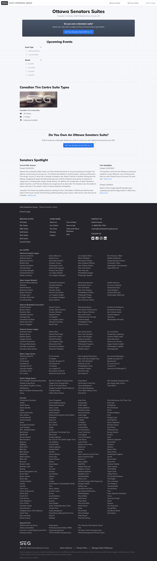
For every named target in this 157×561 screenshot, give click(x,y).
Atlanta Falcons (26, 258)
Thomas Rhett (112, 486)
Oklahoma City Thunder (87, 317)
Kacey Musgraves (55, 511)
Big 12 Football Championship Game (31, 391)
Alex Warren (24, 415)
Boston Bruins (25, 334)
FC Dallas (52, 359)
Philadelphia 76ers (85, 322)
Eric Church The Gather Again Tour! (62, 439)
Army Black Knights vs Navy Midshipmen (30, 387)
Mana (80, 452)
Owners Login (25, 212)
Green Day (53, 457)
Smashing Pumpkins (115, 454)
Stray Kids (111, 462)
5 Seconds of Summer (28, 400)
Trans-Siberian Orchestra (116, 493)
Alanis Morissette (26, 413)
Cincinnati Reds (26, 300)
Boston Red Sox (26, 292)
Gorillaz (52, 452)
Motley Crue (82, 486)
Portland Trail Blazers (115, 307)
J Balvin (52, 476)
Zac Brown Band (113, 511)
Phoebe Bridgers (113, 413)
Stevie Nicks (111, 459)
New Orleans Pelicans (86, 312)
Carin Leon (24, 488)
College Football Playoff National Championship (61, 389)
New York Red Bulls (85, 361)
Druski (51, 430)
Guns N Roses (54, 459)
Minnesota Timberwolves (87, 310)
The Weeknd (112, 484)
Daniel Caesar (25, 518)
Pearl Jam (111, 403)
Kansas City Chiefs (56, 270)
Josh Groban (53, 498)
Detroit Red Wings (56, 334)
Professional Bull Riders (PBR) (60, 528)
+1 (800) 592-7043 (98, 225)
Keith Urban (82, 405)
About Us (53, 222)
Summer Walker (113, 464)
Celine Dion (24, 493)
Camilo (22, 484)
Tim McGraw (112, 488)
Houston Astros (55, 290)
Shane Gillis (111, 449)
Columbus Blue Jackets (28, 349)
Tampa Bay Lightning (115, 334)
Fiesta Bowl (82, 381)
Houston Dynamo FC (57, 361)
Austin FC (23, 359)
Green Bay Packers (56, 261)
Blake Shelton (25, 457)
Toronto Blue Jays (114, 292)
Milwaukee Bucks (84, 307)
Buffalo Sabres (25, 337)
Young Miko (111, 508)
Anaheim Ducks (26, 332)
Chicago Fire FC (26, 366)
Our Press (53, 229)
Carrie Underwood (27, 491)
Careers (52, 235)
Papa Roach (82, 515)
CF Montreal (24, 361)
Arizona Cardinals (26, 256)
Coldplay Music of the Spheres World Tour (31, 512)
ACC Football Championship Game (33, 381)
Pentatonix (111, 405)
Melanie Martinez (84, 471)
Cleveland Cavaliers (27, 319)
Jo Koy (51, 493)
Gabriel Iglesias (55, 447)
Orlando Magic (83, 319)
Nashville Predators (56, 349)
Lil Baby (81, 420)
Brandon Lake (25, 466)
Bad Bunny (24, 432)
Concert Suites (25, 242)
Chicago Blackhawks (28, 344)
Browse (114, 3)
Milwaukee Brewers (85, 283)
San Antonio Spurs (114, 312)
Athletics (23, 285)
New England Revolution (87, 356)
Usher (109, 501)
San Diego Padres (85, 297)
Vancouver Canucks (114, 341)
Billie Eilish (24, 447)
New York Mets (83, 287)
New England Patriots (86, 263)
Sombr (109, 457)
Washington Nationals (115, 295)
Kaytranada (82, 403)
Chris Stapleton (25, 501)
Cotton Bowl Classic (56, 393)
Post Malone (112, 420)
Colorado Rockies (55, 285)
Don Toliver (53, 425)
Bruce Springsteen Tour (28, 471)
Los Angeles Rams (85, 256)
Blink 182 (23, 459)
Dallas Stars (53, 332)
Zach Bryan (111, 513)
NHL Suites (24, 235)
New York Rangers (85, 337)
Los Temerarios (83, 430)
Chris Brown (24, 498)
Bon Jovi (23, 462)
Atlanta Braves (25, 287)
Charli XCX (24, 496)
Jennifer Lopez (54, 491)
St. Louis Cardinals (114, 285)
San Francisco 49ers (114, 256)
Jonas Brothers (54, 496)
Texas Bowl (111, 386)
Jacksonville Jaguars (56, 268)
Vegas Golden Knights (115, 344)
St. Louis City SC (113, 364)
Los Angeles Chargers (57, 275)
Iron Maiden (53, 474)
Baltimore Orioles (26, 290)
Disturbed (52, 417)
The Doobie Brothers (115, 476)
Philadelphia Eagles (85, 273)
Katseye (52, 518)
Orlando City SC (84, 364)
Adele (22, 410)
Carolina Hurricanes (27, 341)
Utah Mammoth (113, 339)
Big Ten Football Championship (61, 381)
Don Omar (53, 422)
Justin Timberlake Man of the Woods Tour (60, 507)
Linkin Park (82, 425)
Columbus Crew (26, 371)
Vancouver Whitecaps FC (116, 368)
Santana (110, 444)
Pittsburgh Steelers (85, 275)
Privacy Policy (82, 548)
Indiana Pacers (54, 315)
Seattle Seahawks (114, 258)
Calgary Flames (25, 339)
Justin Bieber (53, 503)
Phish (109, 410)
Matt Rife (81, 464)
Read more (32, 195)
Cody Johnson (25, 508)
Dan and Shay (25, 515)
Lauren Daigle (83, 417)
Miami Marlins (54, 300)
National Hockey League (29, 329)
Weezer (110, 503)
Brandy (22, 469)
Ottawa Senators (84, 339)
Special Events (25, 523)
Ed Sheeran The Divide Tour (59, 432)
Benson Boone (25, 437)
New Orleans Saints (85, 265)
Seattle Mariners (113, 283)
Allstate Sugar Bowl (27, 383)
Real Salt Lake (83, 371)
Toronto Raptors (113, 315)
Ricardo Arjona (113, 425)
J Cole (51, 479)
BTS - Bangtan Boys (27, 430)
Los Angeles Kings (56, 341)
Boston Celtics (25, 310)
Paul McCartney (84, 518)
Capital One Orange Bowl (58, 383)
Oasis (80, 508)
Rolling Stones (112, 430)
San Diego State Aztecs (116, 383)
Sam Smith (111, 442)
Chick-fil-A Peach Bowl (58, 386)
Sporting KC (111, 361)
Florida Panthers (55, 339)
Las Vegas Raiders (56, 273)
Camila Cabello (25, 481)
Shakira (110, 447)
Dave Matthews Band (57, 403)
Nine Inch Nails (83, 503)
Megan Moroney (84, 466)
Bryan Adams (25, 476)
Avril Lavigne (25, 427)
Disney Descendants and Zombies (61, 415)
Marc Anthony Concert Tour (88, 454)
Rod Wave (111, 427)
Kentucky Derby (26, 533)
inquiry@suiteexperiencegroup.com (104, 229)
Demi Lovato (54, 408)
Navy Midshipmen (85, 386)
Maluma (81, 449)
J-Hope (51, 481)
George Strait (54, 449)
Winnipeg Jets (112, 349)
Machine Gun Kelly (85, 444)
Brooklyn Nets (25, 312)
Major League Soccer (27, 354)
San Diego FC (83, 373)
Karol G (52, 515)
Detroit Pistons (54, 307)
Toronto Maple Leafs (115, 337)
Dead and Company (56, 405)
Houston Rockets (55, 312)
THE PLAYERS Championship (60, 533)
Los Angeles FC (55, 368)
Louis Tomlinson (84, 432)
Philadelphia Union (85, 366)
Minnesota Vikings (85, 261)
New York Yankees (85, 290)
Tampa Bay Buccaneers (116, 261)
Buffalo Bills (24, 263)
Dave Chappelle (55, 400)
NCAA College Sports (28, 378)
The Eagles (111, 479)
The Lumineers (112, 481)
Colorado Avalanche (27, 346)
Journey (52, 501)
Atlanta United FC (26, 356)
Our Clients (54, 225)
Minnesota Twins (84, 285)
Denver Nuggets (26, 324)
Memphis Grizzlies (56, 322)
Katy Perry (82, 400)
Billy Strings (24, 452)
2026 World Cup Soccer (29, 525)
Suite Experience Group (28, 207)
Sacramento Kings (114, 310)
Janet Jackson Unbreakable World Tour (61, 485)
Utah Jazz (111, 317)
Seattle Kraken (83, 349)
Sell (133, 3)
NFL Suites (24, 225)
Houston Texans (55, 263)
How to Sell (70, 225)
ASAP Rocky (24, 405)
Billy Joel (23, 449)
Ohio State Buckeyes (86, 388)
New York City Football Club (88, 359)
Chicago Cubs (25, 295)
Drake (51, 427)
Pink (109, 415)
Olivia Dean (82, 511)
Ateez (22, 422)
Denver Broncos (55, 256)
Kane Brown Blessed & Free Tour (61, 513)
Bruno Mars (24, 474)
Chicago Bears (25, 268)
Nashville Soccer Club (57, 373)
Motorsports (53, 525)
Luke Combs (82, 442)
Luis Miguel (82, 435)
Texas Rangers (112, 290)
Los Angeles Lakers (56, 319)
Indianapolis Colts (55, 265)
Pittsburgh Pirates (85, 295)
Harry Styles (53, 464)
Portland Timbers (84, 368)
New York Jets (83, 270)
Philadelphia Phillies (86, 292)
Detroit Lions (54, 258)
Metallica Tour (83, 474)
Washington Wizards (115, 319)
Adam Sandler (25, 408)
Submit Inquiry (96, 222)
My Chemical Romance (86, 491)
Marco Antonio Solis (85, 457)
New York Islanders (85, 334)
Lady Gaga (82, 415)
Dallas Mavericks (26, 322)
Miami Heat (53, 324)
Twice (109, 496)
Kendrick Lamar (84, 410)
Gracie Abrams (54, 454)
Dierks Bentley (54, 410)
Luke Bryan (82, 439)
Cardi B (22, 486)
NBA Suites (24, 229)
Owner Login (150, 3)
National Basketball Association (32, 305)
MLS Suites (24, 238)
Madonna (81, 447)
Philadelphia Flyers (85, 341)
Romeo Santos (112, 432)
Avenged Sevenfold (27, 425)
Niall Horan (82, 498)
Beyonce (23, 442)
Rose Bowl (82, 393)
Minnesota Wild (55, 344)
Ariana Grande (25, 420)
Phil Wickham (112, 408)
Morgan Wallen (84, 484)
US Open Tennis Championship (90, 530)
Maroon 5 (81, 459)
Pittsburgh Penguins (85, 344)
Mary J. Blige (82, 462)
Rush (109, 437)
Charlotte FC (24, 364)
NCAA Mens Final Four (86, 383)
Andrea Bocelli (25, 417)
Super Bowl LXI (113, 268)
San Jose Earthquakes (115, 356)
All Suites (23, 222)
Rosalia (110, 435)
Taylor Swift (111, 471)
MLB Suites (24, 232)
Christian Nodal (26, 506)
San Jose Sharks (84, 346)
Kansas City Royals (56, 292)
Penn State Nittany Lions (87, 390)
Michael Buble (83, 476)
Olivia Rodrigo (83, 513)
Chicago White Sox (27, 297)
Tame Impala (112, 466)
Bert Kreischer (25, 439)
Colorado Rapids (26, 368)
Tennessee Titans (113, 263)
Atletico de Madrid (27, 528)
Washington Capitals (115, 346)
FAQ (68, 234)
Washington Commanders (117, 265)
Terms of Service (66, 548)
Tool (109, 491)
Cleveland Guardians (57, 283)
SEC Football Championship (117, 381)
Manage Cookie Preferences (102, 548)
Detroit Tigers (54, 287)
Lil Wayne (82, 422)
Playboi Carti (112, 417)
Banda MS (24, 435)
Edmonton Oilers (55, 337)
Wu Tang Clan (112, 506)
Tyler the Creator (113, 498)
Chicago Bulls (25, 317)
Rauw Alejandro (113, 422)
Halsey (51, 462)
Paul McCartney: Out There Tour (119, 400)
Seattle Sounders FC (114, 359)
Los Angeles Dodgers (57, 297)
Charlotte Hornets (26, 315)
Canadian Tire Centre (65, 16)
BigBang (23, 444)
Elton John (53, 435)
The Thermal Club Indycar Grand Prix (90, 526)
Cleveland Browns (26, 273)
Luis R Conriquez (84, 437)
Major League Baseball (28, 280)
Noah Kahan (83, 506)
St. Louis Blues (112, 332)
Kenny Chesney (84, 413)
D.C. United (24, 373)
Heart (51, 466)
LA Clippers (53, 317)
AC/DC (22, 403)
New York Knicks (84, 315)
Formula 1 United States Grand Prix (33, 530)
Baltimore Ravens (26, 261)
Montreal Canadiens (56, 346)
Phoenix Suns (83, 324)
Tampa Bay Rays (113, 287)
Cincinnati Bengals (27, 270)
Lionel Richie (83, 427)
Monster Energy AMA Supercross (90, 481)
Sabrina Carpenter (114, 439)
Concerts (23, 398)
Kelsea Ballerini (84, 408)
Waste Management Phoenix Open (91, 533)
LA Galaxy (53, 366)
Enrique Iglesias (55, 437)
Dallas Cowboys (26, 275)
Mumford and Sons (85, 488)
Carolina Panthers (26, 265)
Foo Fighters (53, 442)
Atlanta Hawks (25, 307)
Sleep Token (111, 452)
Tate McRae (111, 469)
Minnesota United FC (57, 371)
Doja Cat (52, 420)
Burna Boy (24, 479)
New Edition (82, 496)
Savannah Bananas (56, 530)
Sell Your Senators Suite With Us (78, 32)
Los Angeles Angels (56, 295)
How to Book (71, 222)
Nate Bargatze (83, 493)
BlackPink (23, 454)
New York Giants (84, 268)
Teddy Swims (112, 474)
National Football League (29, 253)
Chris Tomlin (24, 503)
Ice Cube (52, 469)
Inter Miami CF (54, 364)
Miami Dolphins (84, 258)
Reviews (53, 232)
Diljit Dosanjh (54, 413)
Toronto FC (111, 366)
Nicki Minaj (82, 501)
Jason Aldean (54, 488)
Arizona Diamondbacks (29, 283)
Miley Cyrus (82, 479)
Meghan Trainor (84, 469)
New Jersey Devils (84, 332)
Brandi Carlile (25, 464)
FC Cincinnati (54, 356)
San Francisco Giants (86, 300)
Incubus (52, 471)
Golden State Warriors (57, 310)
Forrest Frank (54, 444)
